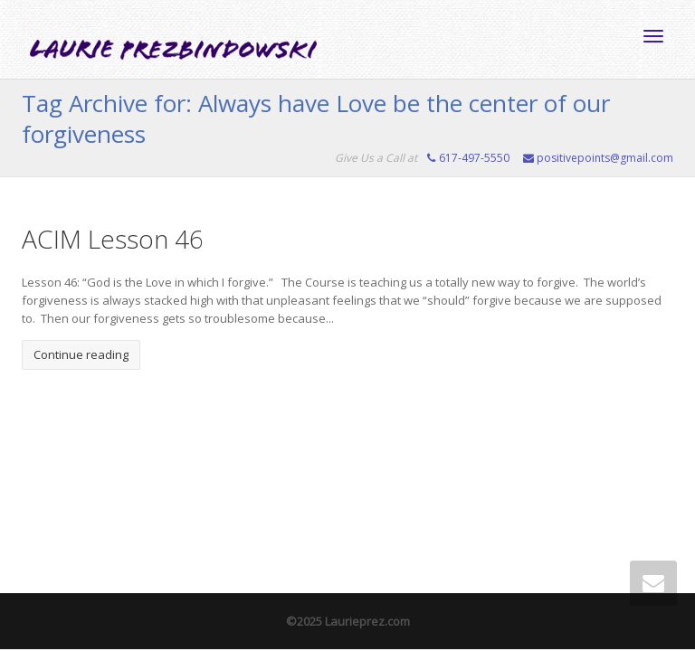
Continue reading (81, 354)
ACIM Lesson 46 (113, 239)
